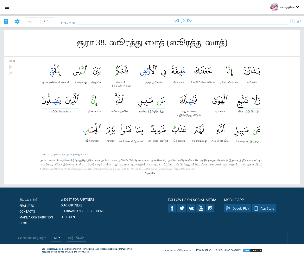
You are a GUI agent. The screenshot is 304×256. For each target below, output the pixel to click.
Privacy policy (203, 249)
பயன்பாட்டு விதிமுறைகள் (177, 249)
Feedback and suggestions (82, 211)
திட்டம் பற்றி (28, 199)
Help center (70, 217)
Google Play (237, 208)
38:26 (12, 61)
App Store (264, 208)
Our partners (72, 205)
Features (26, 206)
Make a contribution (36, 217)
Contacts (27, 211)
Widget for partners (78, 199)
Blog (23, 223)
